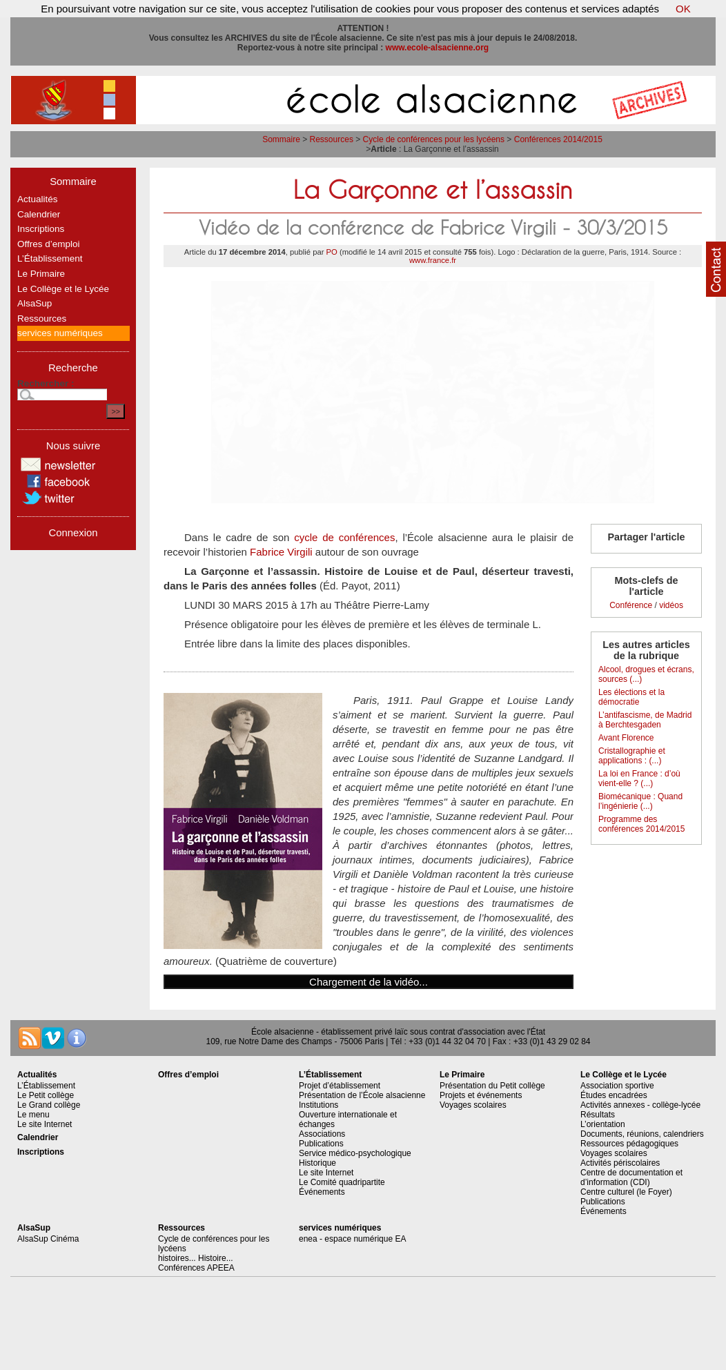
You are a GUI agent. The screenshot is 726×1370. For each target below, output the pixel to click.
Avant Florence (626, 738)
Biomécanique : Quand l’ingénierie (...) (640, 801)
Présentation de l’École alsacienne (362, 1095)
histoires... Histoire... (195, 1258)
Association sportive (617, 1085)
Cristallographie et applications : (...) (631, 755)
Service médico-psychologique (355, 1153)
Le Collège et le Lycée (63, 289)
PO (331, 252)
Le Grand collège (48, 1105)
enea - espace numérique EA (352, 1239)
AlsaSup (34, 303)
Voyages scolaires (473, 1105)
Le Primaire (41, 273)
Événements (322, 1192)
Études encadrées (613, 1095)
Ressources (331, 139)
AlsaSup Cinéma (48, 1239)
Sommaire (281, 139)
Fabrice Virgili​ (281, 552)
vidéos (671, 605)
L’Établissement (50, 258)
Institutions (318, 1105)
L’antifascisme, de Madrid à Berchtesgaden (644, 720)
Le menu (33, 1114)
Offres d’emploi (48, 244)
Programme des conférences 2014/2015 (641, 824)
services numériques (60, 333)
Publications (321, 1143)
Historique (317, 1163)
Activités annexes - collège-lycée (640, 1105)
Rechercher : (46, 383)
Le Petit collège (45, 1095)
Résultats (597, 1114)
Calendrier (38, 214)
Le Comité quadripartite (342, 1182)
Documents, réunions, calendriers (642, 1134)
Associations (322, 1134)
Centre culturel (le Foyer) (626, 1192)
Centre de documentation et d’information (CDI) (631, 1177)
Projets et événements (481, 1095)
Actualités (37, 199)
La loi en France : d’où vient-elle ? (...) (639, 778)
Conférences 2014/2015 (558, 139)
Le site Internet (44, 1124)
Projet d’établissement (339, 1085)
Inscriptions (40, 229)
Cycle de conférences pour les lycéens (433, 139)
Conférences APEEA (196, 1268)
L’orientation (602, 1124)
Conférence (630, 605)
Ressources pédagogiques (629, 1143)
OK (683, 8)
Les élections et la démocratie (631, 697)
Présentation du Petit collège (492, 1085)
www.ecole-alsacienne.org (437, 47)
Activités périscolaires (620, 1163)
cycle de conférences (344, 537)
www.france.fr (432, 260)
